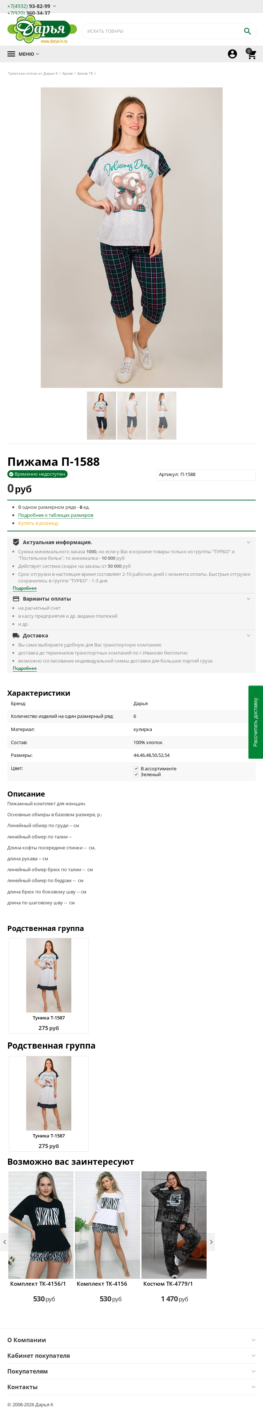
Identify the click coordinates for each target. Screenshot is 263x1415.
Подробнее (25, 588)
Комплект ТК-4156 (102, 1283)
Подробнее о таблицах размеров (55, 515)
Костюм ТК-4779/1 (168, 1283)
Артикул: (169, 474)
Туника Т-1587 (49, 1017)
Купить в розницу (38, 523)
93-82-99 (28, 6)
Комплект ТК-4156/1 (38, 1283)
